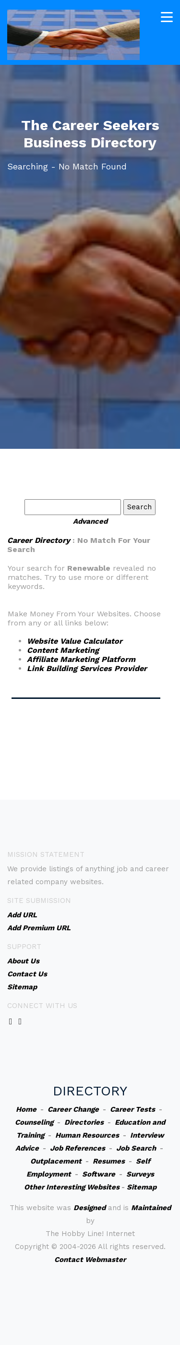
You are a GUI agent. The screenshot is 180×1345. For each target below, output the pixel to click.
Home (26, 1109)
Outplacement (56, 1161)
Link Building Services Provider (87, 668)
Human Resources (87, 1135)
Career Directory (38, 540)
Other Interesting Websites (72, 1187)
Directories (84, 1122)
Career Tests (132, 1109)
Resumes (109, 1161)
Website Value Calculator (74, 641)
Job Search (136, 1148)
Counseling (34, 1122)
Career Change (73, 1109)
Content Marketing (63, 650)
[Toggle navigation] (167, 17)
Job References (77, 1148)
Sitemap (141, 1187)
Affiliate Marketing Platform (81, 659)
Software (98, 1174)
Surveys (140, 1174)
